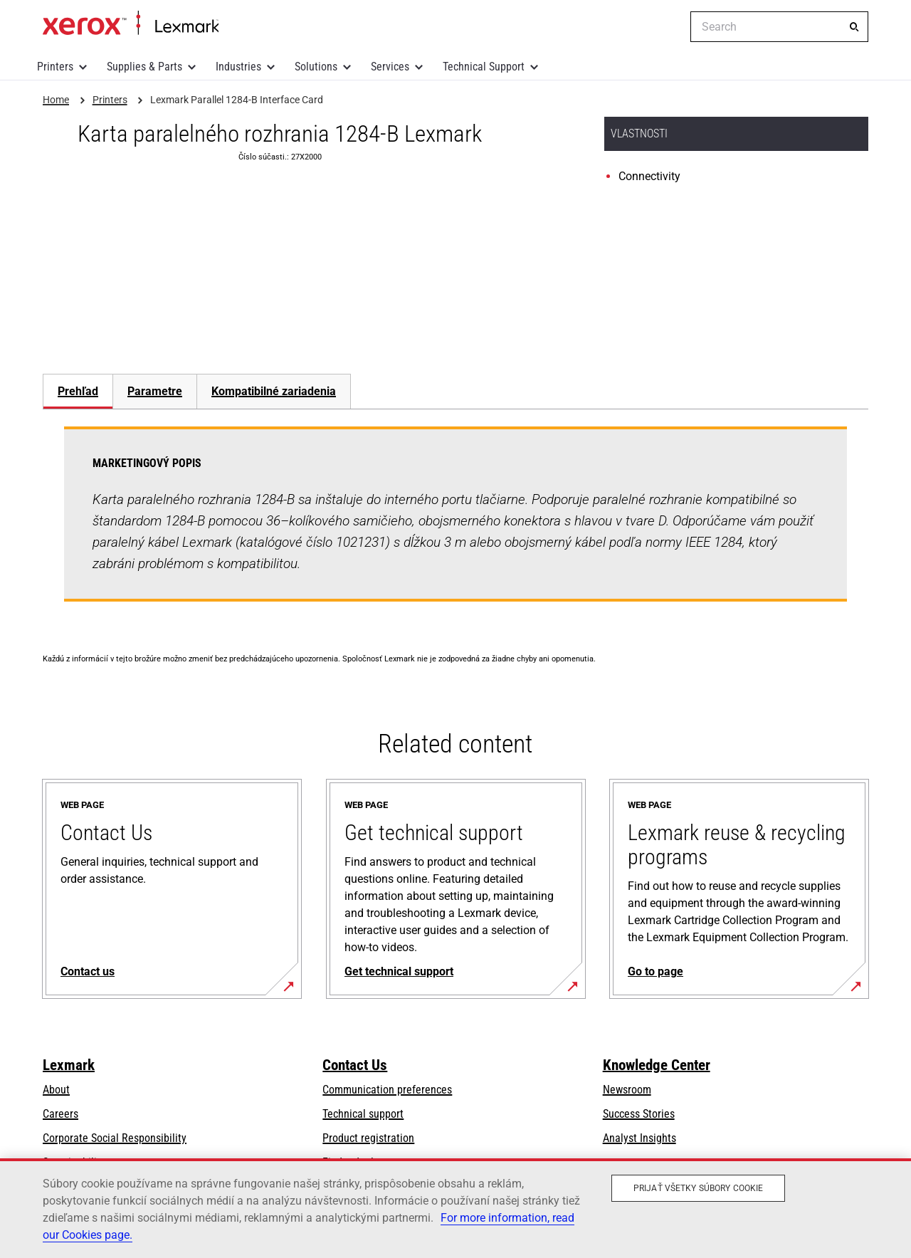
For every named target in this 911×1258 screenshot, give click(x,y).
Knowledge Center (656, 1065)
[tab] (77, 391)
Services (390, 66)
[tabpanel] (455, 522)
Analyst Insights (639, 1138)
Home (130, 23)
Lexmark (69, 1065)
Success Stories (639, 1114)
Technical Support (484, 66)
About (56, 1089)
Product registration (368, 1138)
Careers (60, 1114)
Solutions (316, 66)
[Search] (854, 27)
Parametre (154, 391)
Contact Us (354, 1065)
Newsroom (627, 1089)
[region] (455, 1208)
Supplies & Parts (144, 66)
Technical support (363, 1114)
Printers (55, 66)
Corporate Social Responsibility (114, 1138)
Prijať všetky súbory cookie (698, 1188)
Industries (238, 66)
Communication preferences (387, 1089)
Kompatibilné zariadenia (273, 391)
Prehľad (78, 391)
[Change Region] (669, 27)
